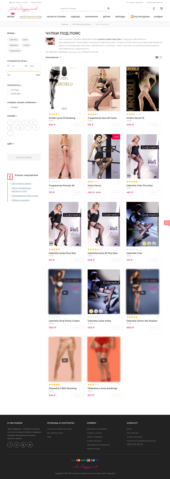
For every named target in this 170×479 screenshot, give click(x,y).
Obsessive (13, 45)
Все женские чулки (82, 24)
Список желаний (135, 2)
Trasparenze (14, 51)
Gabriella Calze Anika (99, 321)
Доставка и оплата (19, 2)
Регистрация (133, 433)
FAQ (49, 437)
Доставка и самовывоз (97, 429)
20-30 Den (15, 94)
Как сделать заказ (55, 433)
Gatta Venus (94, 185)
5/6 (20, 128)
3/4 (11, 128)
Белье (10, 15)
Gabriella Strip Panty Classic (64, 321)
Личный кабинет (155, 2)
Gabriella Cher (134, 253)
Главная (64, 24)
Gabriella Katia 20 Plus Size (103, 253)
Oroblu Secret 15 (135, 118)
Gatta (25, 40)
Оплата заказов (94, 441)
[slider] (7, 71)
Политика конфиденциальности (141, 441)
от (8, 65)
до (26, 65)
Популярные (52, 57)
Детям (106, 16)
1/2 (33, 122)
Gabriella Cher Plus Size (139, 185)
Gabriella (13, 40)
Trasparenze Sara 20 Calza (102, 118)
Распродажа (140, 16)
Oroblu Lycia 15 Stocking (62, 118)
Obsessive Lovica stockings (102, 388)
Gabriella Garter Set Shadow (142, 321)
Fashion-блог (36, 2)
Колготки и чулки (31, 16)
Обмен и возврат (20, 200)
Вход (129, 429)
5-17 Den (15, 90)
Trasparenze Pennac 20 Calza (62, 185)
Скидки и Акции (94, 433)
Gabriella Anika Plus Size (62, 253)
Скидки (158, 16)
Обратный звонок (135, 444)
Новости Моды (93, 449)
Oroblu (26, 45)
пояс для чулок (75, 52)
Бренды (120, 16)
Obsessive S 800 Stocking (62, 388)
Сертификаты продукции (25, 195)
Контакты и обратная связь (59, 429)
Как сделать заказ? (21, 183)
